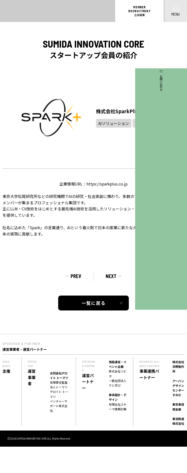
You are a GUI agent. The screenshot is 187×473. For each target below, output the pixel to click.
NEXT (111, 276)
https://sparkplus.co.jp (107, 184)
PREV (76, 276)
